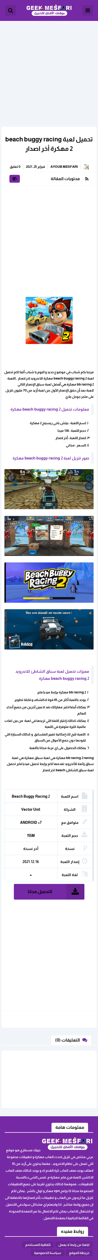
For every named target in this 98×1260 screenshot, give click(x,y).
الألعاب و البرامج (49, 10)
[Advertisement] (49, 70)
